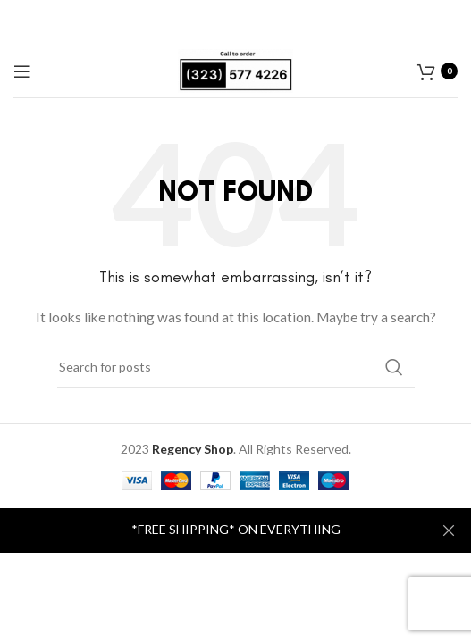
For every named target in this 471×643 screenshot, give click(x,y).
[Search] (236, 367)
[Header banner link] (208, 530)
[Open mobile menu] (22, 71)
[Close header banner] (448, 530)
